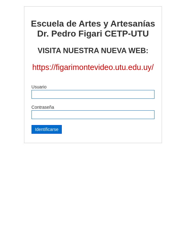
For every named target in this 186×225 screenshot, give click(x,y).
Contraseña (43, 107)
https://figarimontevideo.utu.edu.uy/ (93, 67)
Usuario (39, 86)
